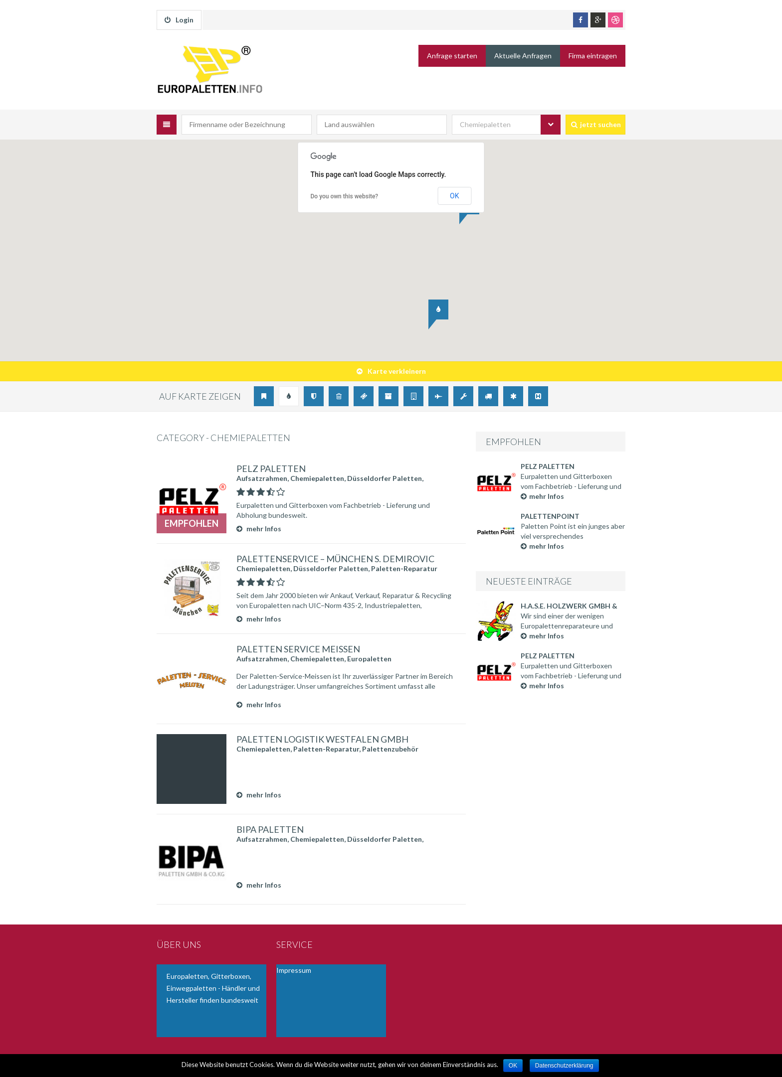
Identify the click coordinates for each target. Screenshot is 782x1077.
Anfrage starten (452, 55)
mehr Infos (542, 496)
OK (454, 196)
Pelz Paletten (548, 466)
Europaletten (369, 658)
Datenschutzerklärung (564, 1065)
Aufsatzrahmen (261, 478)
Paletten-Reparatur (404, 568)
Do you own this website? (345, 196)
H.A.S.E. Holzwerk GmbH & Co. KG (569, 606)
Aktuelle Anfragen (523, 55)
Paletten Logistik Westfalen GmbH (322, 739)
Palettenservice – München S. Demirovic (335, 558)
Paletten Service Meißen (298, 648)
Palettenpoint (550, 516)
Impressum (293, 970)
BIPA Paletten (270, 829)
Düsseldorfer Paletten (384, 478)
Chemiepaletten (317, 478)
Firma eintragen (593, 55)
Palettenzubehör (390, 749)
